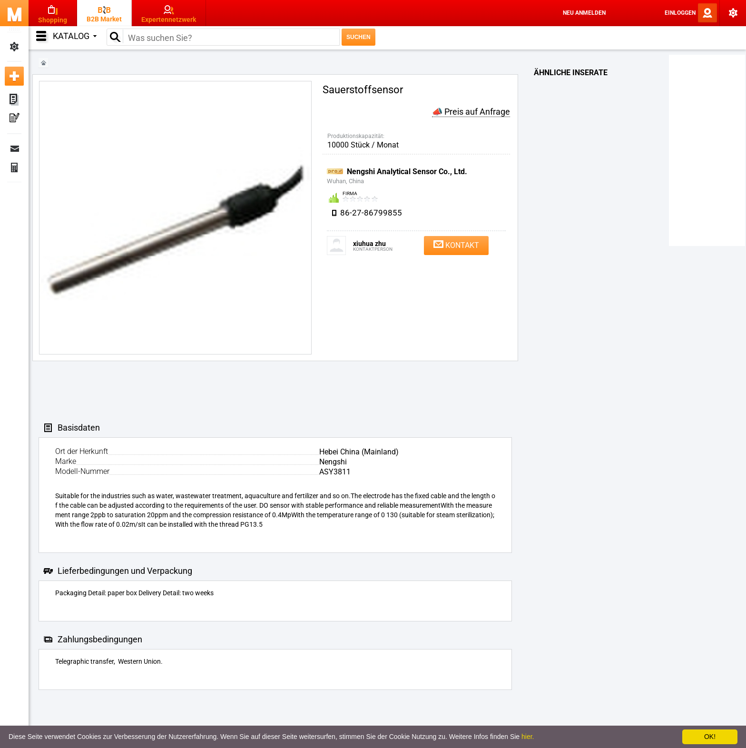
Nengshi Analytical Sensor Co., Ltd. (407, 171)
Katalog (75, 36)
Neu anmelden (584, 13)
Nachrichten (14, 148)
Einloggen (680, 13)
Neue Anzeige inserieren (14, 76)
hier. (527, 736)
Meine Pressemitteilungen (14, 118)
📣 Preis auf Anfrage (471, 112)
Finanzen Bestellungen (14, 167)
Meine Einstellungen (14, 46)
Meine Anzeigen (14, 99)
